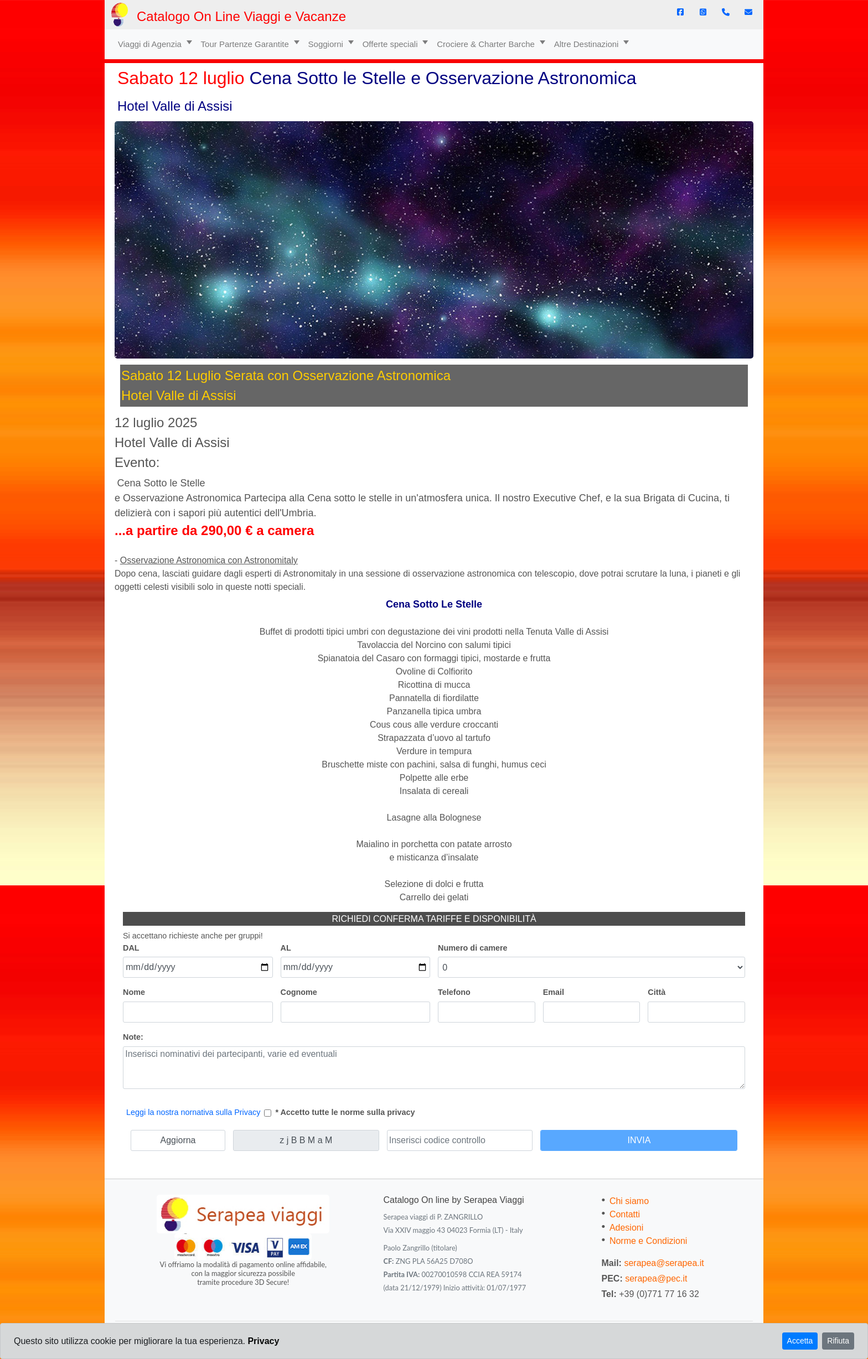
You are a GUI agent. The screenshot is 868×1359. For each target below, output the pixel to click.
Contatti (624, 1214)
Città (656, 992)
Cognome (299, 992)
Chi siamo (629, 1201)
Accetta (800, 1340)
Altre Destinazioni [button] (587, 44)
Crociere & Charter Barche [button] (487, 44)
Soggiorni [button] (327, 44)
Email (553, 992)
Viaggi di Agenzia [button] (151, 44)
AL (286, 947)
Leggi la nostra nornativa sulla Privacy (193, 1112)
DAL (131, 947)
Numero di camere (473, 947)
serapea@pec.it (656, 1278)
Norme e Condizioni (648, 1241)
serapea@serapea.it (664, 1263)
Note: (133, 1037)
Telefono (454, 992)
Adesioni (626, 1227)
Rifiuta (838, 1340)
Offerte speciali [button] (391, 44)
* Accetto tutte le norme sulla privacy (345, 1112)
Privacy (263, 1341)
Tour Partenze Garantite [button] (246, 44)
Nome (134, 992)
